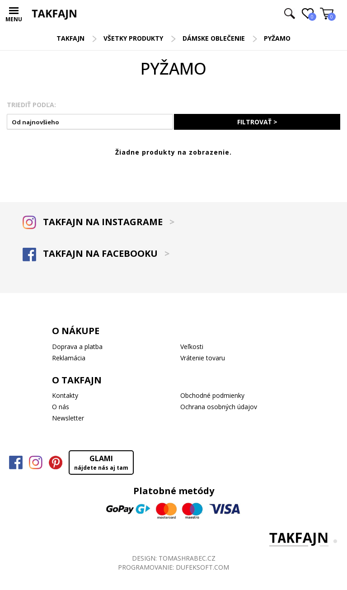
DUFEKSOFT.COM (202, 567)
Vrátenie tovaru (202, 358)
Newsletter (68, 418)
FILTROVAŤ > (257, 122)
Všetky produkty (133, 38)
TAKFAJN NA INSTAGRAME (98, 222)
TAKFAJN (70, 38)
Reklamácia (68, 358)
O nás (60, 406)
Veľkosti (191, 346)
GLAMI (101, 462)
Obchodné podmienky (212, 395)
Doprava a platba (77, 346)
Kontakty (65, 395)
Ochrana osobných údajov (218, 406)
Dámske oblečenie (214, 38)
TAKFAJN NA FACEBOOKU (96, 253)
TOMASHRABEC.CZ (187, 558)
